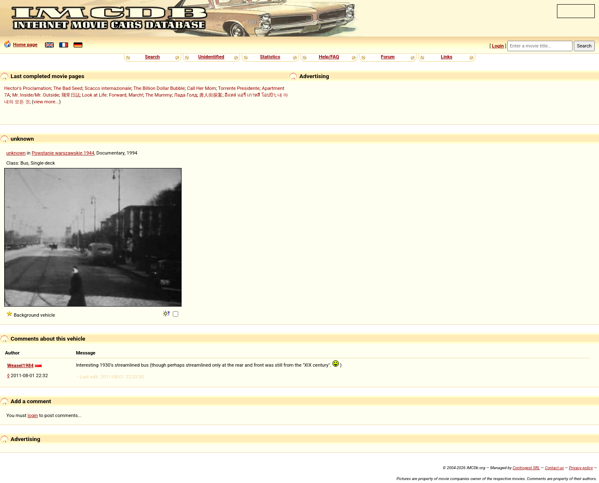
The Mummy (158, 95)
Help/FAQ (329, 57)
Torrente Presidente (239, 88)
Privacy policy (581, 467)
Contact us (554, 467)
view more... (46, 102)
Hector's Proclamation (27, 88)
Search (152, 57)
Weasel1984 (20, 365)
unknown (16, 153)
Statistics (270, 57)
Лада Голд (185, 95)
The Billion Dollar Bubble (159, 88)
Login (498, 46)
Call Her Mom (201, 88)
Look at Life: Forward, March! (112, 95)
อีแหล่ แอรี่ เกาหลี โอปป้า (249, 95)
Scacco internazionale (107, 88)
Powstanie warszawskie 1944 (63, 153)
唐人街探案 (210, 95)
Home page (20, 44)
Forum (388, 57)
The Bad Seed (67, 88)
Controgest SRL (526, 467)
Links (446, 57)
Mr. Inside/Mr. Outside (35, 95)
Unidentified (211, 57)
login (33, 415)
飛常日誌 (70, 95)
